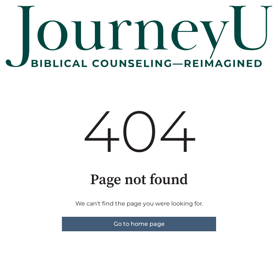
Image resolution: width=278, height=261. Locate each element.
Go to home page (139, 223)
